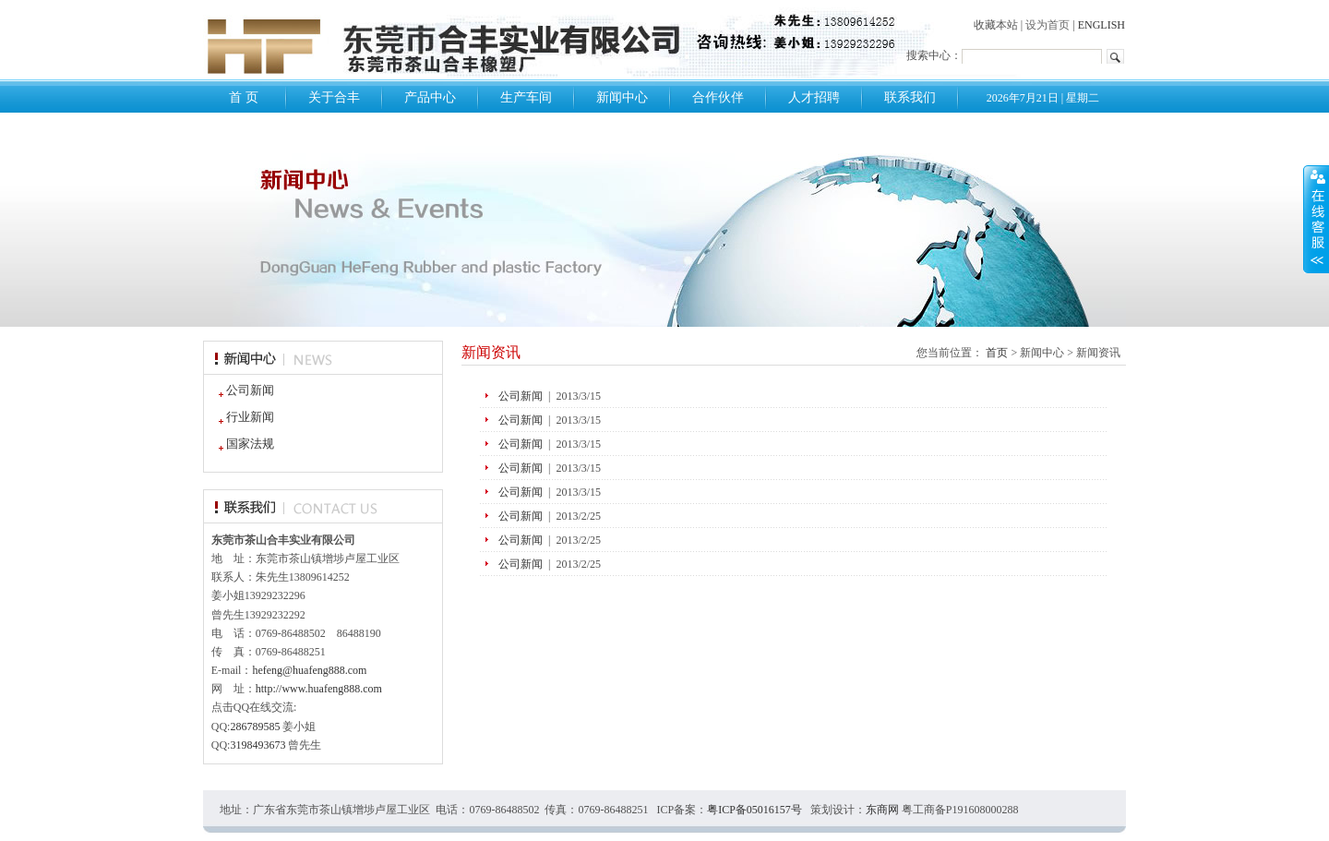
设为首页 (1047, 24)
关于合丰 (334, 97)
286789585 (255, 726)
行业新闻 (242, 417)
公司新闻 (242, 390)
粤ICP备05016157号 (754, 809)
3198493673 (257, 745)
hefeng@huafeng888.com (309, 670)
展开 (1316, 218)
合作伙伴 (718, 97)
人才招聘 (814, 97)
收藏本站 (996, 24)
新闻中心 (622, 97)
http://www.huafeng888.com (319, 688)
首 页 (243, 97)
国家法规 (242, 444)
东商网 (882, 809)
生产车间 (526, 97)
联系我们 (910, 97)
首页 (997, 352)
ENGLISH (1101, 24)
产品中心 (430, 97)
